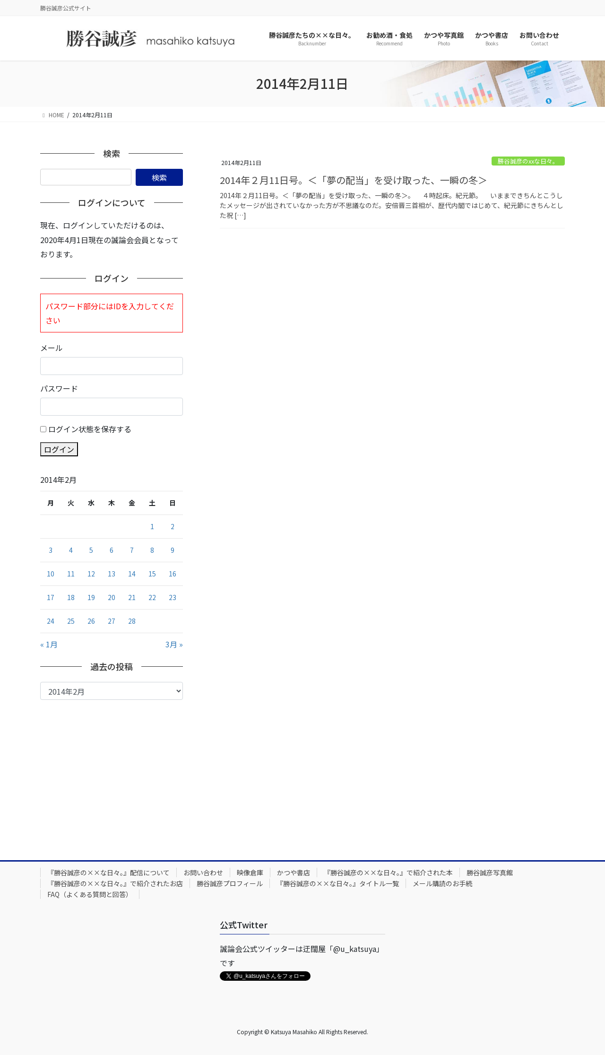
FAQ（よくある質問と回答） (89, 894)
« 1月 (49, 644)
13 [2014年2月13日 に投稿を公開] (111, 573)
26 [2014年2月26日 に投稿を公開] (91, 621)
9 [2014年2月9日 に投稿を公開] (172, 550)
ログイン (59, 449)
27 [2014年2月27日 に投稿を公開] (111, 621)
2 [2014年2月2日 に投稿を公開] (172, 526)
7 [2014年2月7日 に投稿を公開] (132, 550)
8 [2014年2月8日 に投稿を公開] (152, 550)
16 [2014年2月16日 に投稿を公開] (172, 573)
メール (51, 347)
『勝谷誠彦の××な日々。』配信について (108, 872)
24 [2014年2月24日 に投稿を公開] (50, 621)
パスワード (59, 388)
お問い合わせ (203, 872)
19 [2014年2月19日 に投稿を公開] (91, 597)
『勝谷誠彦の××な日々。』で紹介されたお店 (115, 883)
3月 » (174, 644)
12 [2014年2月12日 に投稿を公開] (91, 573)
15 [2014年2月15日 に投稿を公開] (152, 573)
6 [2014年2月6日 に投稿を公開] (111, 550)
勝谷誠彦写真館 (490, 872)
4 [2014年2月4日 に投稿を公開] (71, 550)
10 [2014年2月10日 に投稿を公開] (50, 573)
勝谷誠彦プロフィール (230, 883)
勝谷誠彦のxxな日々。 (528, 161)
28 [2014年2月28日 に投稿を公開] (132, 621)
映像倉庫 (250, 872)
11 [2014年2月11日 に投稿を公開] (71, 573)
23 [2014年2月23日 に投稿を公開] (172, 597)
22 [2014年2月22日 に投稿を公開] (152, 597)
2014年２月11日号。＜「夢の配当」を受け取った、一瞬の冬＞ (353, 180)
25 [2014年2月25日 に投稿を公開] (71, 621)
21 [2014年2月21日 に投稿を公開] (132, 597)
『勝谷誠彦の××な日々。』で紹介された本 (388, 872)
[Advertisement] (111, 771)
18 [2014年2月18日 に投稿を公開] (71, 597)
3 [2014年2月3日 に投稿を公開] (50, 550)
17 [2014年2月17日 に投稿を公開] (50, 597)
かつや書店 (293, 872)
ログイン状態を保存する (89, 429)
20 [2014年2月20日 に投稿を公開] (111, 597)
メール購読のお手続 (442, 883)
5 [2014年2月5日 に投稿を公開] (91, 550)
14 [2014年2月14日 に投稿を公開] (132, 573)
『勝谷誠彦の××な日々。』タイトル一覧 (338, 883)
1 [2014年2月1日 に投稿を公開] (152, 526)
